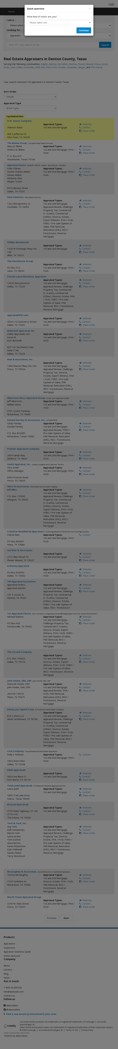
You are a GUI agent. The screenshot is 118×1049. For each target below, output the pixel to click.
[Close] (90, 8)
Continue (84, 30)
